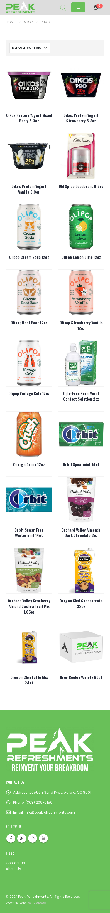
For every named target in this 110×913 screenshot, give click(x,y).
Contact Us (15, 863)
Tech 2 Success (36, 902)
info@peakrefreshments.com (50, 812)
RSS (21, 838)
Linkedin (43, 838)
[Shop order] (29, 48)
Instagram (32, 838)
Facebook (10, 838)
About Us (13, 869)
